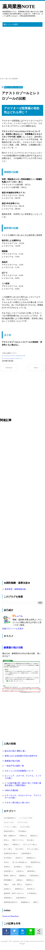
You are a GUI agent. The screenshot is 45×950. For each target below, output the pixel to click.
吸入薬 (30, 840)
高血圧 (19, 858)
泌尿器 (7, 889)
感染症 (34, 836)
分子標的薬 (32, 893)
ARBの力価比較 (11, 790)
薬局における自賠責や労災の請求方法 (21, 756)
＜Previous (8, 368)
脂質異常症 (35, 862)
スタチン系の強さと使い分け (17, 803)
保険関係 (8, 898)
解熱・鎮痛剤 (10, 836)
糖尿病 (30, 880)
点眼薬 (19, 880)
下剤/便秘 (22, 831)
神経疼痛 (31, 871)
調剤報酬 (8, 880)
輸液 (35, 902)
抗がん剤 (19, 849)
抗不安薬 (8, 858)
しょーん (19, 616)
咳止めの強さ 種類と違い (15, 751)
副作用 (30, 889)
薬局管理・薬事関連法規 (15, 589)
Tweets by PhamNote (10, 916)
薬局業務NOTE (18, 6)
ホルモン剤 (25, 827)
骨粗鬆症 (30, 858)
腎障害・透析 (10, 875)
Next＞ (36, 368)
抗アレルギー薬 (30, 844)
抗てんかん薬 (32, 849)
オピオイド (8, 822)
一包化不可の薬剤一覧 (14, 766)
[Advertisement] (22, 51)
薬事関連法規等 (10, 902)
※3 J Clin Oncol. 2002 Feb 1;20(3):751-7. (12, 358)
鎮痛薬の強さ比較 (13, 647)
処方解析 (18, 867)
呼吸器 (16, 844)
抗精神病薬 (26, 853)
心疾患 (20, 871)
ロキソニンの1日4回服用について (19, 771)
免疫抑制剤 (21, 898)
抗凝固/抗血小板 (11, 853)
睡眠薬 (22, 875)
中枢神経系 (34, 875)
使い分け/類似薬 (19, 862)
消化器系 (8, 871)
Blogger (22, 943)
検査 (6, 844)
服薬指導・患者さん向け (14, 893)
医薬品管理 (9, 831)
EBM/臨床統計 (10, 818)
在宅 (6, 862)
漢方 (6, 840)
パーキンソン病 (10, 827)
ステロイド (22, 822)
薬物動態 (25, 902)
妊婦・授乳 (17, 884)
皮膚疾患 (19, 889)
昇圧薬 (29, 867)
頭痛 (6, 884)
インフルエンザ (25, 818)
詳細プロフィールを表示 (12, 629)
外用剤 (23, 836)
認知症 (29, 884)
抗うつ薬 (8, 849)
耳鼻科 (7, 867)
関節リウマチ (18, 840)
